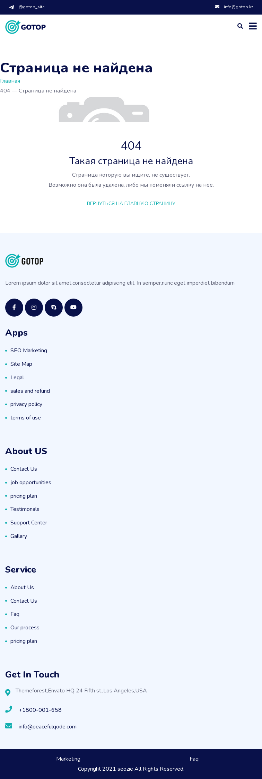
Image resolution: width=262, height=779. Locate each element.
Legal (17, 377)
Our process (25, 627)
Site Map (21, 364)
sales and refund (30, 391)
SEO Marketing (28, 350)
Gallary (18, 536)
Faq (14, 614)
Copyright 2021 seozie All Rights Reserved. (131, 769)
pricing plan (23, 496)
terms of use (25, 418)
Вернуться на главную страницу (131, 203)
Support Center (28, 522)
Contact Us (23, 469)
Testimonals (25, 509)
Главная (10, 81)
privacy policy (26, 404)
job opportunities (30, 482)
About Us (22, 587)
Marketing (68, 759)
